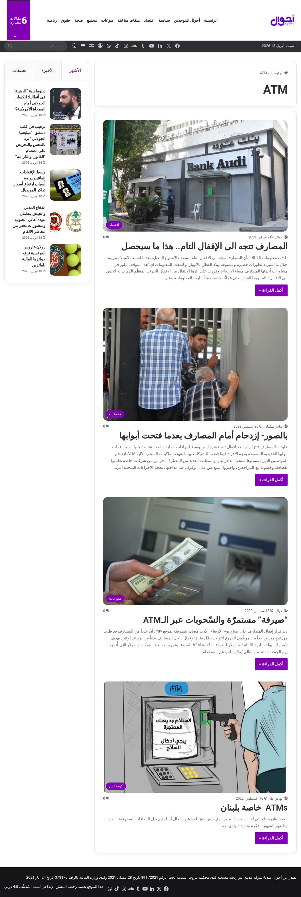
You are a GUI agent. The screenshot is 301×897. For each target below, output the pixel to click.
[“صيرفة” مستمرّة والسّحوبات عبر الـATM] (195, 551)
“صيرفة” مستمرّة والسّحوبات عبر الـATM (215, 620)
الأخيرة (47, 70)
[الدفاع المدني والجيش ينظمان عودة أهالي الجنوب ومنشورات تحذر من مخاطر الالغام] (64, 229)
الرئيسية (211, 20)
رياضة (52, 20)
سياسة (164, 20)
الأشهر (75, 70)
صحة (79, 20)
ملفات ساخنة (129, 20)
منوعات (107, 20)
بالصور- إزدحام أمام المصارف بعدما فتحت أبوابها (203, 435)
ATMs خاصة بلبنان (254, 808)
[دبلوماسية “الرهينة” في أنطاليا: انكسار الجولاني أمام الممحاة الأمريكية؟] (64, 104)
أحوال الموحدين (187, 20)
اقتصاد (149, 20)
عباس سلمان (274, 426)
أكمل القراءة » (271, 290)
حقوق (66, 20)
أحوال (279, 237)
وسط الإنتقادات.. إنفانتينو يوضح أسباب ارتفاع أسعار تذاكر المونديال (30, 189)
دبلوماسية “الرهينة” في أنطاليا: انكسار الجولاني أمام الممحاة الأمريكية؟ (29, 104)
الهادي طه (276, 799)
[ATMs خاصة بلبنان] (195, 737)
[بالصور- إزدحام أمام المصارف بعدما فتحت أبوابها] (195, 364)
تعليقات (19, 70)
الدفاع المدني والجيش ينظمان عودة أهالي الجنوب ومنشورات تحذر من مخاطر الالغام (29, 228)
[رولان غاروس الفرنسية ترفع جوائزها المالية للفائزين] (64, 268)
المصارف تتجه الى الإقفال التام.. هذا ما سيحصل (204, 246)
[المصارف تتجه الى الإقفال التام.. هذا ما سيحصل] (195, 175)
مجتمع (92, 20)
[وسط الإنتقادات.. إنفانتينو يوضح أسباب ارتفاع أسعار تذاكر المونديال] (64, 190)
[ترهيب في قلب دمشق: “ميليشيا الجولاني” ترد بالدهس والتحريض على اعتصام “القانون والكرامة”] (64, 144)
